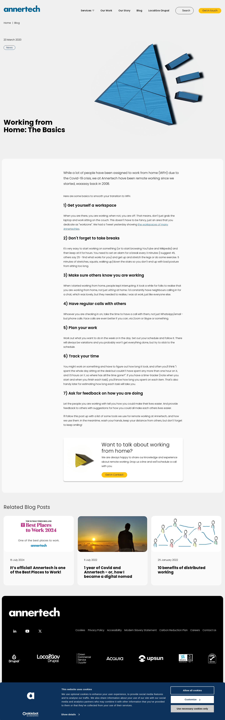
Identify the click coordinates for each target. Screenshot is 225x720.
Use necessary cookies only (199, 712)
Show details (48, 713)
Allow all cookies (199, 694)
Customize (199, 703)
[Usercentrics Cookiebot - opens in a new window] (20, 714)
